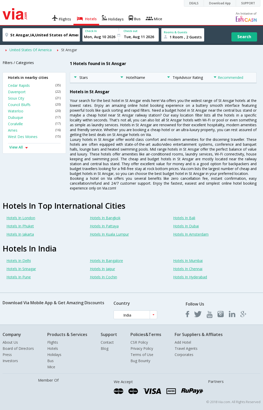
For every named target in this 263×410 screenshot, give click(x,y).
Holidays (54, 354)
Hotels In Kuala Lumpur (109, 234)
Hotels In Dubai (186, 226)
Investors (10, 360)
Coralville (34, 123)
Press (7, 354)
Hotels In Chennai (187, 268)
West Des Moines (34, 136)
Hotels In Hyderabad (190, 277)
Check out (130, 31)
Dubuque (34, 117)
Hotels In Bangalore (106, 260)
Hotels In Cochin (103, 277)
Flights (52, 342)
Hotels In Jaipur (102, 268)
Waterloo (34, 111)
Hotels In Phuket (20, 226)
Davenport (34, 91)
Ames (34, 130)
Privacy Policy (141, 348)
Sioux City (34, 98)
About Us (10, 342)
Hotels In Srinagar (21, 268)
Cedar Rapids (34, 85)
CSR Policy (139, 342)
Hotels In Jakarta (20, 234)
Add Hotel (183, 342)
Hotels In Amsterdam (191, 234)
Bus (50, 360)
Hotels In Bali (184, 217)
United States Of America (31, 49)
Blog (104, 348)
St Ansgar (69, 49)
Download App (220, 3)
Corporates (184, 354)
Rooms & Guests (175, 32)
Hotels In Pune (18, 277)
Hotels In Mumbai (188, 260)
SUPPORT (248, 3)
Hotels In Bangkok (105, 217)
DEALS (194, 3)
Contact (107, 342)
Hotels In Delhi (18, 260)
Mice (51, 366)
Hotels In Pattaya (104, 226)
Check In (91, 31)
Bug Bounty (140, 360)
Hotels (52, 348)
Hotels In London (20, 217)
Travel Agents (186, 348)
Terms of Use (141, 354)
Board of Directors (18, 348)
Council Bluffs (34, 104)
